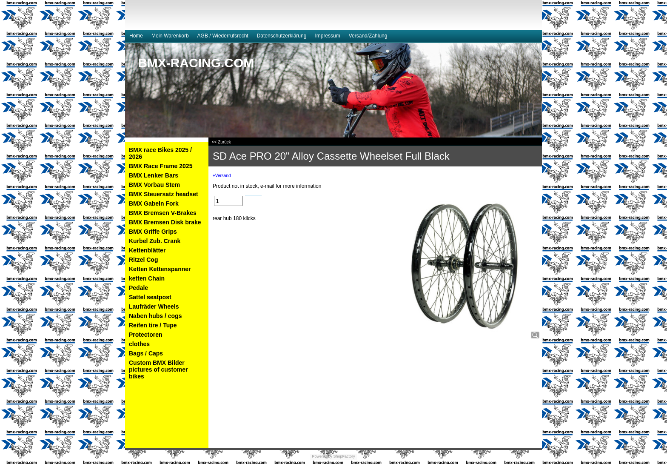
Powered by (322, 456)
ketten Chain (147, 278)
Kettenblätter (147, 250)
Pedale (138, 287)
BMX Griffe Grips (153, 231)
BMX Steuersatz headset (163, 194)
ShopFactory (343, 456)
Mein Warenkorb (170, 36)
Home (136, 36)
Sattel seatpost (150, 297)
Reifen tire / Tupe (153, 325)
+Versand (222, 175)
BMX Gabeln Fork (154, 203)
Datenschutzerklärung (282, 36)
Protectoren (145, 334)
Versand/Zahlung (368, 36)
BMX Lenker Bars (153, 175)
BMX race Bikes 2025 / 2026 (160, 153)
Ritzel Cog (143, 259)
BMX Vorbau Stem (154, 184)
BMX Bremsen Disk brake (165, 222)
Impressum (327, 36)
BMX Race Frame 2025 (160, 166)
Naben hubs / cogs (155, 315)
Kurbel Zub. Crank (154, 241)
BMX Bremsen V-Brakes (163, 212)
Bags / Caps (146, 353)
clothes (139, 344)
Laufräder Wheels (154, 306)
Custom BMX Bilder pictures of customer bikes (158, 369)
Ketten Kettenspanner (160, 269)
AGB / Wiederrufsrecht (222, 36)
